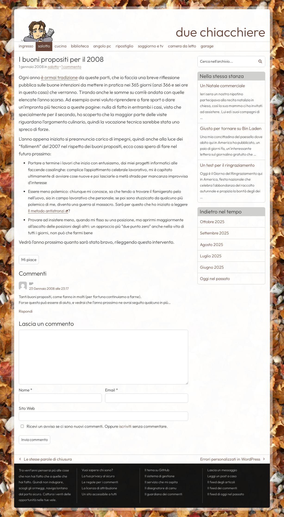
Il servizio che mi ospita (161, 482)
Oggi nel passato (215, 278)
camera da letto (182, 46)
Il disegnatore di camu (160, 488)
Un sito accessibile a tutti (99, 494)
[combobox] (225, 61)
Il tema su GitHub (157, 470)
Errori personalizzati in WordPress (230, 459)
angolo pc (102, 46)
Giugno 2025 (212, 267)
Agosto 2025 (211, 244)
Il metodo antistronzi (46, 210)
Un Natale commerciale (222, 85)
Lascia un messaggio (222, 470)
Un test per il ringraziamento (227, 165)
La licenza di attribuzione (99, 488)
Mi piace (28, 259)
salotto (44, 46)
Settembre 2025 (214, 233)
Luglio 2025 (210, 255)
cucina (60, 46)
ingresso (26, 46)
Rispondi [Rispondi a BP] (25, 311)
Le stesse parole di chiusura (48, 459)
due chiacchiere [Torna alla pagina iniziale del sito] (220, 32)
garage (207, 46)
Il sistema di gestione (160, 476)
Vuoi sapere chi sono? (97, 470)
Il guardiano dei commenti (163, 494)
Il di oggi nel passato (225, 494)
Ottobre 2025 (212, 221)
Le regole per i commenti (100, 482)
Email (111, 390)
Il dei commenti (222, 488)
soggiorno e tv (150, 46)
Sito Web (27, 408)
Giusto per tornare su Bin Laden (230, 128)
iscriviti (125, 426)
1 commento (71, 66)
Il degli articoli (221, 482)
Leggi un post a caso (222, 476)
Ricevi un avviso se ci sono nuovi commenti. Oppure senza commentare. (93, 426)
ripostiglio (124, 46)
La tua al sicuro (98, 476)
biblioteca (80, 46)
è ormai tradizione (59, 77)
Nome (25, 390)
